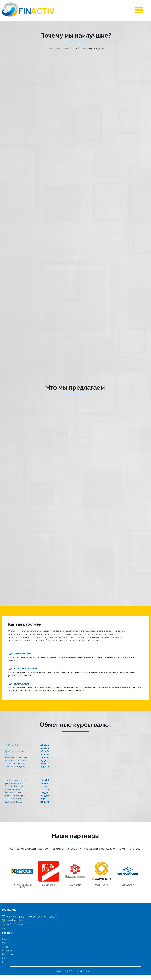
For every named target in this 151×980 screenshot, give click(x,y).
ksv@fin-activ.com (16, 925)
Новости (7, 955)
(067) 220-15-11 (15, 928)
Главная (6, 943)
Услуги (6, 947)
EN (3, 966)
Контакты (7, 959)
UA (4, 963)
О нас (5, 951)
